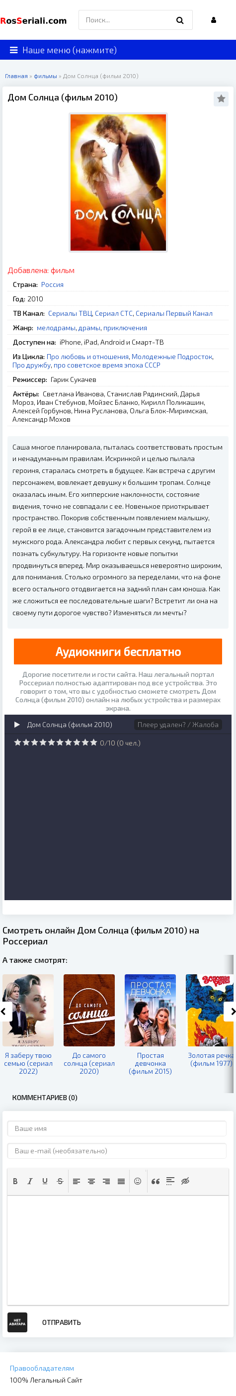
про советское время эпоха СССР (107, 365)
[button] (15, 1181)
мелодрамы (56, 327)
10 (93, 742)
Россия (52, 284)
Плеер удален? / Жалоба (178, 724)
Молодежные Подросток (172, 356)
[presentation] (15, 1181)
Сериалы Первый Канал (174, 313)
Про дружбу (31, 365)
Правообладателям (42, 1368)
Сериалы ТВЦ (70, 313)
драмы (89, 327)
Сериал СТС (114, 313)
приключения (125, 327)
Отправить (61, 1322)
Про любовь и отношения (88, 356)
